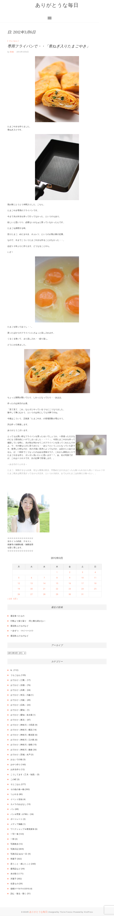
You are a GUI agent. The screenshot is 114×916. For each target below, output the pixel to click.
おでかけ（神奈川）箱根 (21, 745)
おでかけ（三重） (18, 680)
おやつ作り (15, 764)
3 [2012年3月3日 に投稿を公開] (82, 572)
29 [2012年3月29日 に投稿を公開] (57, 594)
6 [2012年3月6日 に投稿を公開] (31, 578)
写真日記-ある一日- (19, 854)
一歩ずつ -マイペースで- (22, 631)
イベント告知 (16, 799)
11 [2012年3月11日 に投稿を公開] (95, 578)
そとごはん (15, 784)
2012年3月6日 (23, 52)
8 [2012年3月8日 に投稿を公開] (57, 578)
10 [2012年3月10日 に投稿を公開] (82, 578)
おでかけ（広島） (18, 705)
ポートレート (16, 819)
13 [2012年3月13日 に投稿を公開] (31, 583)
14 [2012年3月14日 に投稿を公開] (44, 583)
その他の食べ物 (17, 789)
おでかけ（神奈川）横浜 (21, 730)
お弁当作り (15, 769)
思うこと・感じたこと (20, 864)
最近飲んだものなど (19, 626)
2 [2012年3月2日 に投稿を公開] (69, 572)
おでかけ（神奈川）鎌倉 (21, 750)
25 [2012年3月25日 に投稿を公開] (95, 589)
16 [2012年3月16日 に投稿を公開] (70, 583)
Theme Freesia (66, 912)
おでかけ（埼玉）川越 (20, 695)
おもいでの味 (16, 759)
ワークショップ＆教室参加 (22, 829)
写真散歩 (14, 844)
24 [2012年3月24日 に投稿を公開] (82, 589)
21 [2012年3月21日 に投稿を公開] (44, 589)
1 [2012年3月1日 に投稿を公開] (57, 572)
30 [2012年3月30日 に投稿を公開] (70, 594)
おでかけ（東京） (18, 720)
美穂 (12, 52)
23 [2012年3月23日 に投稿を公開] (70, 589)
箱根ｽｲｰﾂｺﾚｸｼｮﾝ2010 (20, 889)
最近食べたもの (17, 616)
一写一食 (14, 834)
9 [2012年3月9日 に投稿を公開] (69, 578)
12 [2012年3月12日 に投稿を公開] (19, 583)
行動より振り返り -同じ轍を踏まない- (28, 621)
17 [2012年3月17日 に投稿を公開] (82, 583)
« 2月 (9, 599)
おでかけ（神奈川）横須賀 (22, 735)
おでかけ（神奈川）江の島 (22, 740)
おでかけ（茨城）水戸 (20, 755)
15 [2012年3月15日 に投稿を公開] (57, 583)
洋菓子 (14, 879)
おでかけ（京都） (18, 685)
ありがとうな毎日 (57, 5)
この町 (14, 779)
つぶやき (14, 794)
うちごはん (13, 41)
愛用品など (15, 869)
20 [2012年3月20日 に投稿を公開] (31, 589)
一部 (12, 839)
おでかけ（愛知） (18, 710)
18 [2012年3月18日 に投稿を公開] (95, 583)
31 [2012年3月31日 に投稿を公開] (82, 594)
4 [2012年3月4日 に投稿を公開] (95, 572)
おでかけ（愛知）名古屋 (21, 715)
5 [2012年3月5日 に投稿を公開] (18, 578)
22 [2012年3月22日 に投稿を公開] (57, 589)
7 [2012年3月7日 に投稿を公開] (44, 578)
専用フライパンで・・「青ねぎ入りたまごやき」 (48, 46)
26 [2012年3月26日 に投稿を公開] (19, 594)
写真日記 (14, 849)
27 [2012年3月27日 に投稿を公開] (31, 594)
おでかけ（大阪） (18, 700)
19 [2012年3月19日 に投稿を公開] (19, 589)
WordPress (88, 912)
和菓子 (14, 859)
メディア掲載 (16, 824)
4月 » (15, 599)
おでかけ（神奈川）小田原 (22, 725)
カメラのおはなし (18, 804)
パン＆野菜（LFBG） (20, 814)
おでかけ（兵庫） (18, 690)
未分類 (14, 874)
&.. (12, 670)
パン (12, 809)
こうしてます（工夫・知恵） (23, 774)
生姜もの (14, 884)
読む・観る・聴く (18, 893)
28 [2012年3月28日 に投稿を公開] (44, 594)
